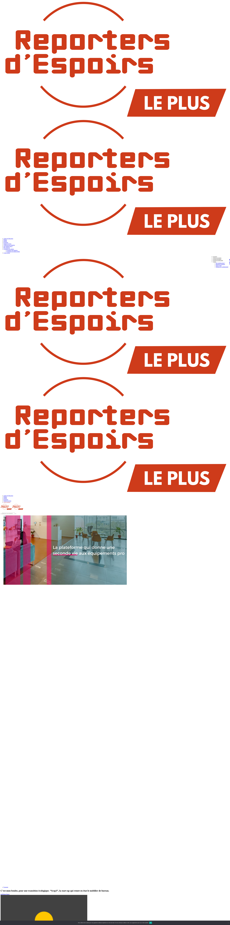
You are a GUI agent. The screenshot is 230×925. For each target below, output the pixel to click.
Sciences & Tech (7, 243)
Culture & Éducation (8, 238)
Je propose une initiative (12, 250)
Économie (5, 242)
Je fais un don (6, 253)
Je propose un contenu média (13, 251)
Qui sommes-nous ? (8, 246)
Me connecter (6, 247)
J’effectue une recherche (9, 245)
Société (5, 241)
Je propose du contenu (8, 249)
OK (150, 922)
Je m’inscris (215, 256)
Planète (5, 240)
